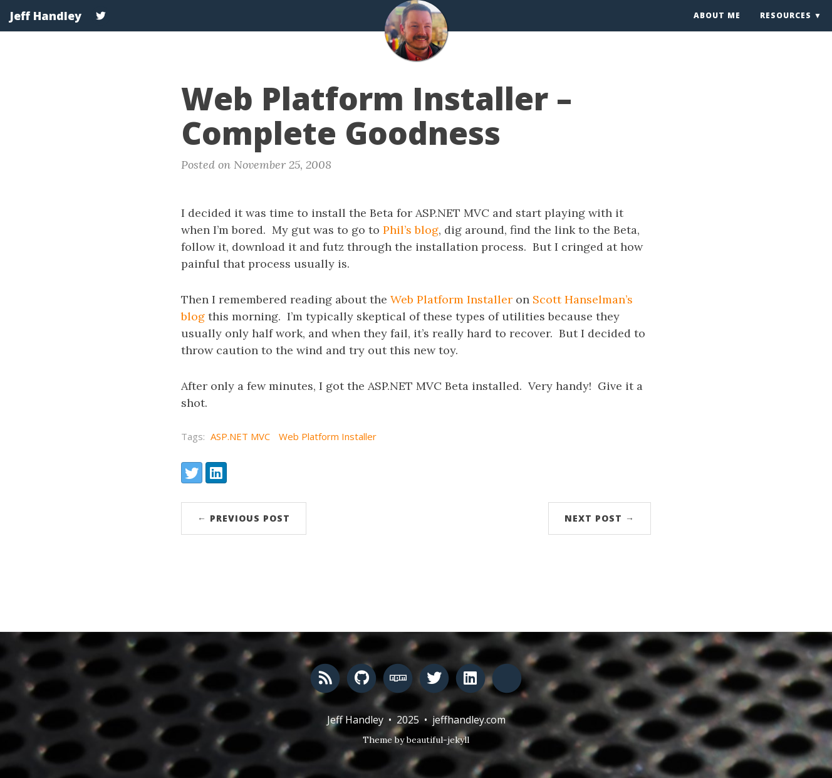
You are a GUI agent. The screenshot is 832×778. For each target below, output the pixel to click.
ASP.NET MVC (240, 436)
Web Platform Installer (451, 299)
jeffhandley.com (469, 720)
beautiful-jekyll (438, 739)
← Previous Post (243, 518)
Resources (785, 28)
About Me (717, 28)
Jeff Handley (45, 28)
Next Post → (599, 518)
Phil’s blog (411, 230)
